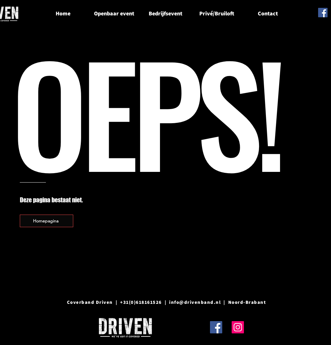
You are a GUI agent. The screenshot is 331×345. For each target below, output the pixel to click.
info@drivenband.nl (195, 302)
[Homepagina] (46, 221)
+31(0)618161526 (141, 302)
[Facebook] (323, 12)
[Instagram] (238, 327)
